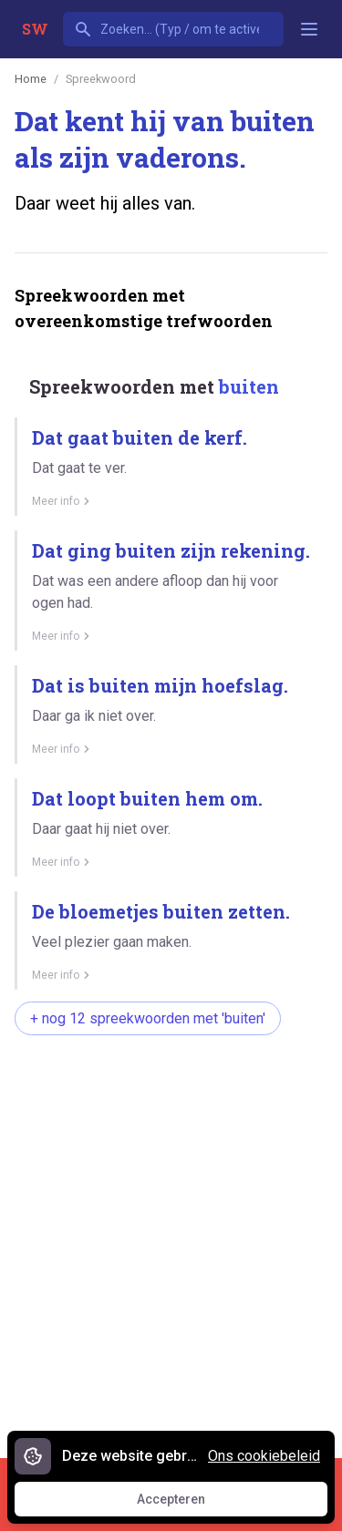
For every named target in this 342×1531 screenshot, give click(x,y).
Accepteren (188, 1504)
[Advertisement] (171, 1237)
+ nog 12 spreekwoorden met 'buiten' (147, 1018)
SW (35, 28)
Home (31, 79)
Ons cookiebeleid (264, 1455)
